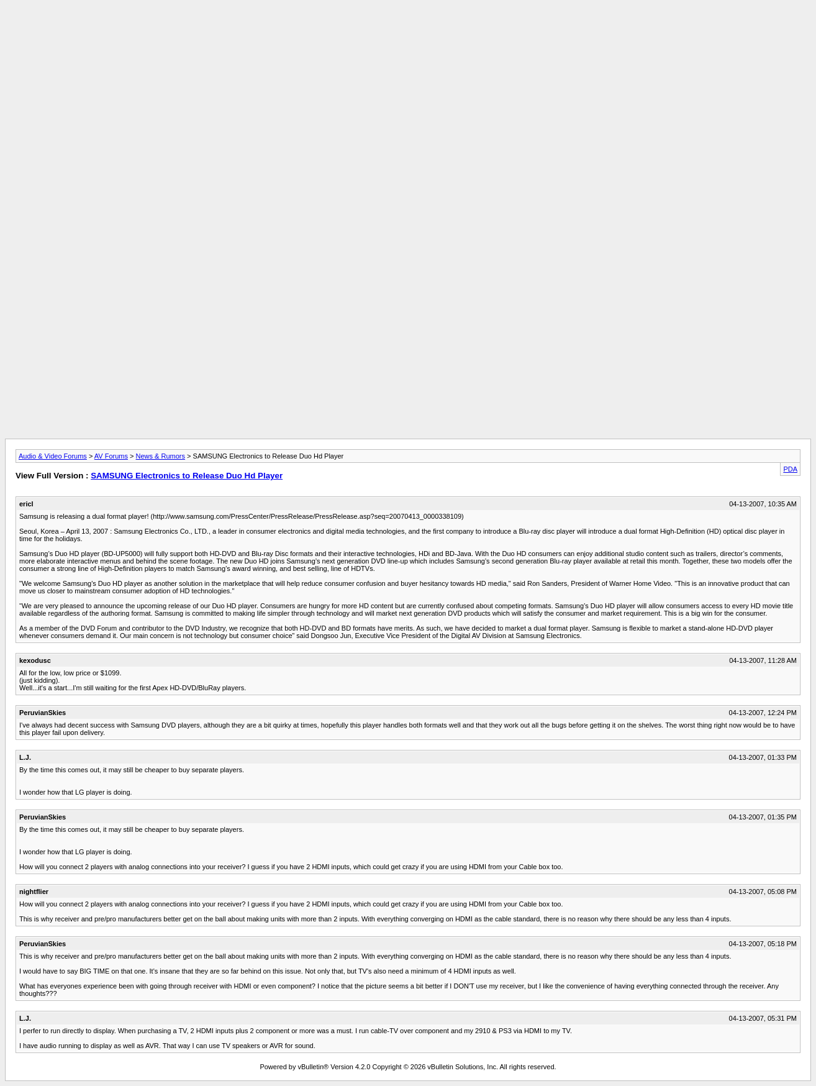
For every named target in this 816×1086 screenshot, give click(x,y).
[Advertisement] (408, 33)
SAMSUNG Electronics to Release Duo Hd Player (187, 475)
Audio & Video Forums (53, 456)
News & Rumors (160, 456)
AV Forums (111, 456)
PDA (790, 469)
